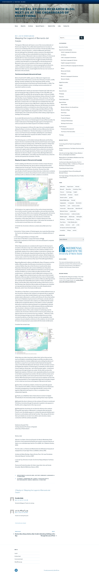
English (61, 85)
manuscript (63, 208)
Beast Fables (64, 104)
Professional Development (67, 129)
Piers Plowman (70, 219)
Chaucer (62, 192)
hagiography (63, 203)
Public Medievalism (64, 99)
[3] (43, 238)
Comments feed (19, 559)
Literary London (76, 205)
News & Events (63, 91)
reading (62, 225)
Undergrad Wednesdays (67, 120)
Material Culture (64, 211)
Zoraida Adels (19, 498)
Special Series (62, 102)
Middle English (63, 216)
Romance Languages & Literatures (69, 76)
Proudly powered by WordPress (51, 570)
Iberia (30, 479)
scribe (77, 225)
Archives (30, 26)
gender (71, 197)
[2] (41, 160)
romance (68, 225)
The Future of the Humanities (68, 131)
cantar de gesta (43, 478)
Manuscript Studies (65, 71)
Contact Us (66, 26)
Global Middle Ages (64, 200)
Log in (16, 553)
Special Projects (40, 26)
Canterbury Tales (77, 189)
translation (62, 230)
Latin (69, 205)
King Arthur (63, 205)
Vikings (69, 230)
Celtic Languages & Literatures (68, 57)
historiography (22, 479)
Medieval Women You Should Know (69, 107)
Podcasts (61, 96)
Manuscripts (71, 208)
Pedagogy (61, 93)
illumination (79, 203)
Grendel (73, 200)
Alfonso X (20, 478)
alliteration (62, 186)
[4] (21, 242)
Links (59, 26)
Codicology (69, 192)
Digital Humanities (63, 82)
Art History (63, 54)
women (74, 230)
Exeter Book (63, 194)
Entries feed (18, 556)
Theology (61, 135)
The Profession (63, 126)
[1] (38, 59)
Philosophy (63, 73)
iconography (71, 203)
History (37, 475)
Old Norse (62, 219)
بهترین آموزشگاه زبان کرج (21, 510)
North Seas (63, 112)
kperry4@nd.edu (29, 36)
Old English (79, 216)
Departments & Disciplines (25, 475)
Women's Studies (65, 79)
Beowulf (62, 189)
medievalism (73, 211)
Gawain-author (63, 197)
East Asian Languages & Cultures (69, 60)
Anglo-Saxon (70, 186)
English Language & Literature (68, 63)
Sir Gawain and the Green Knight (68, 227)
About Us (23, 26)
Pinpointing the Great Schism (66, 168)
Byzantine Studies (63, 47)
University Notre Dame (13, 2)
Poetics (78, 219)
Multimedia (71, 216)
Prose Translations (65, 115)
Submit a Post (51, 26)
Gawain (76, 194)
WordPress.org (18, 562)
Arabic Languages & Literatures (68, 52)
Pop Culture (63, 222)
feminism (70, 194)
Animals (77, 186)
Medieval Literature (39, 479)
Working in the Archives (67, 123)
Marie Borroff (79, 208)
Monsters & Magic (65, 110)
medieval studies (75, 214)
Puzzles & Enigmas (65, 118)
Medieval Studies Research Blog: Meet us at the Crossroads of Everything (45, 12)
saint (73, 225)
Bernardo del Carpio (31, 478)
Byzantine (68, 189)
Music (60, 88)
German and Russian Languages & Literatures (72, 65)
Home (16, 26)
